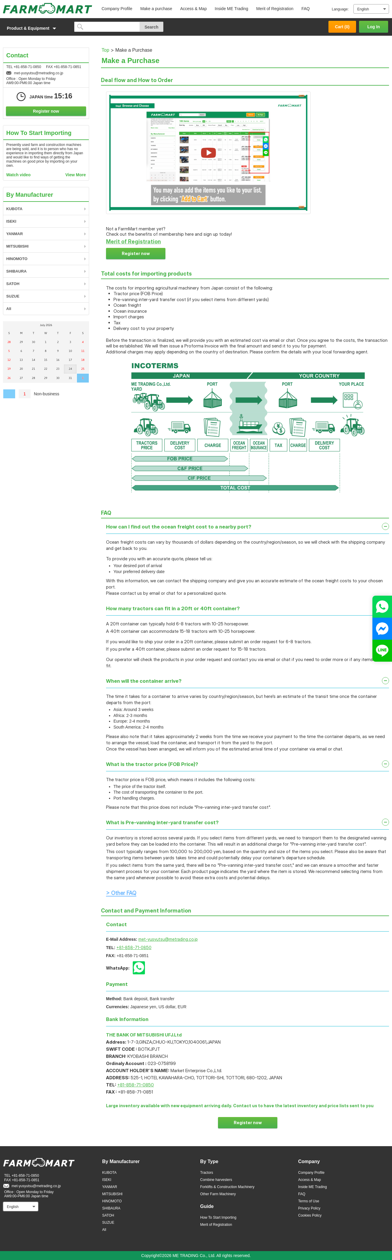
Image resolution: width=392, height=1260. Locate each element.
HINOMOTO (16, 259)
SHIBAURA (16, 271)
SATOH (12, 283)
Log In (373, 26)
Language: (340, 9)
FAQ (305, 8)
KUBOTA (14, 209)
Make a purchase (156, 8)
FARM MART (47, 8)
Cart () (342, 26)
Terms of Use (308, 1201)
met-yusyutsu (167, 939)
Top (105, 50)
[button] (35, 28)
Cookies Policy (310, 1215)
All (8, 308)
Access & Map (193, 8)
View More (75, 174)
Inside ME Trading (231, 8)
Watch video (18, 174)
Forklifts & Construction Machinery (227, 1187)
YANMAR (14, 234)
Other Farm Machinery (218, 1194)
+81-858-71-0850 (133, 947)
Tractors (206, 1173)
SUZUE (12, 296)
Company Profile (117, 8)
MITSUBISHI (17, 246)
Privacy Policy (309, 1208)
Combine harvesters (216, 1180)
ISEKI (11, 221)
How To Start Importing (218, 1217)
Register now (136, 253)
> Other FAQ (121, 893)
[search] (107, 27)
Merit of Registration (274, 8)
